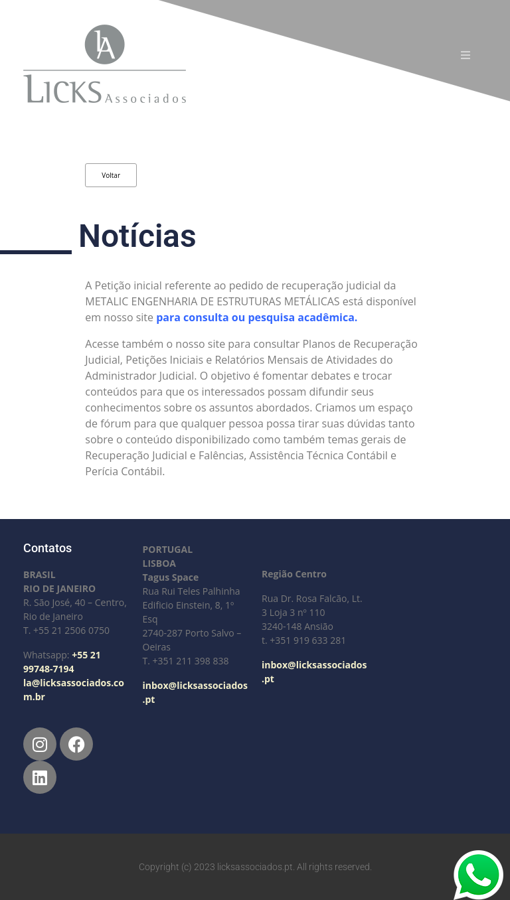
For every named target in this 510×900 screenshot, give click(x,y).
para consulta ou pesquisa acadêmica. (258, 317)
